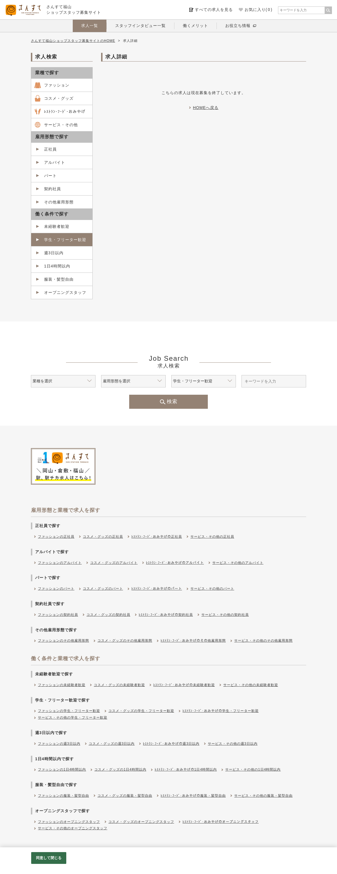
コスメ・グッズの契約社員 (108, 615)
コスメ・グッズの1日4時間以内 (120, 769)
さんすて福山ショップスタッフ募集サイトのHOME (73, 41)
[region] (168, 860)
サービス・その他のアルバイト (237, 563)
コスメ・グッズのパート (103, 589)
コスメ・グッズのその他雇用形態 (124, 641)
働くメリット (195, 25)
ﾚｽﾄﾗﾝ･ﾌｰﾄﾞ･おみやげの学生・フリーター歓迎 (221, 711)
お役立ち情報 (238, 25)
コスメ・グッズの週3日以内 (112, 744)
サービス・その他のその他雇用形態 (263, 641)
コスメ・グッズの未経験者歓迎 (119, 685)
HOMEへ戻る (205, 107)
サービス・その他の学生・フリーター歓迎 (72, 717)
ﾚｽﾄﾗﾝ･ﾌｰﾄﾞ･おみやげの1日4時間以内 (186, 769)
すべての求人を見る (214, 9)
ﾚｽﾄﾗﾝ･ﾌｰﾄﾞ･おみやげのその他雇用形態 (193, 641)
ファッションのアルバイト (60, 563)
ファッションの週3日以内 (59, 744)
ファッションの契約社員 (58, 615)
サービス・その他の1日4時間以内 (253, 769)
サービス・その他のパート (212, 589)
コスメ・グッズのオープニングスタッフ (141, 822)
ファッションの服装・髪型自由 (63, 796)
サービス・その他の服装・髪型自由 (263, 796)
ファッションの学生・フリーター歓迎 (69, 711)
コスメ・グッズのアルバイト (114, 563)
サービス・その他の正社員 (212, 537)
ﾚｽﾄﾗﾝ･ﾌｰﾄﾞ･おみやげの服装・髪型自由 (193, 796)
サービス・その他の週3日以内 (233, 744)
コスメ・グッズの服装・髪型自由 (124, 796)
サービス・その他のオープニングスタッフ (72, 828)
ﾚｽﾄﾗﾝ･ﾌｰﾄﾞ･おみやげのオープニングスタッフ (221, 822)
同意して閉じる (49, 858)
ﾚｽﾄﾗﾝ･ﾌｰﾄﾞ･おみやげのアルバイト (175, 563)
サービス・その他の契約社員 (225, 615)
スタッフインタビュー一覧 (140, 25)
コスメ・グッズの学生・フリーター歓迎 (141, 711)
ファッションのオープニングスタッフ (69, 822)
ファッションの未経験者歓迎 (61, 685)
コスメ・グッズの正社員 (103, 537)
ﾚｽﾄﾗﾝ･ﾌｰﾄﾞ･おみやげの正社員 (156, 537)
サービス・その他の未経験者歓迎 (250, 685)
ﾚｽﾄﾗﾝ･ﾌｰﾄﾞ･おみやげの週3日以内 (171, 744)
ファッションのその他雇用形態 (63, 641)
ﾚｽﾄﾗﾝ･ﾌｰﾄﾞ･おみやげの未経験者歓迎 (184, 685)
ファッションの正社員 (56, 537)
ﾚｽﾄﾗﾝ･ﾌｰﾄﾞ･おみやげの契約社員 (166, 615)
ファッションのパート (56, 589)
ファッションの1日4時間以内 (62, 769)
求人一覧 (89, 25)
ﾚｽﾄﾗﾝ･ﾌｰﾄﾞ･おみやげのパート (156, 589)
